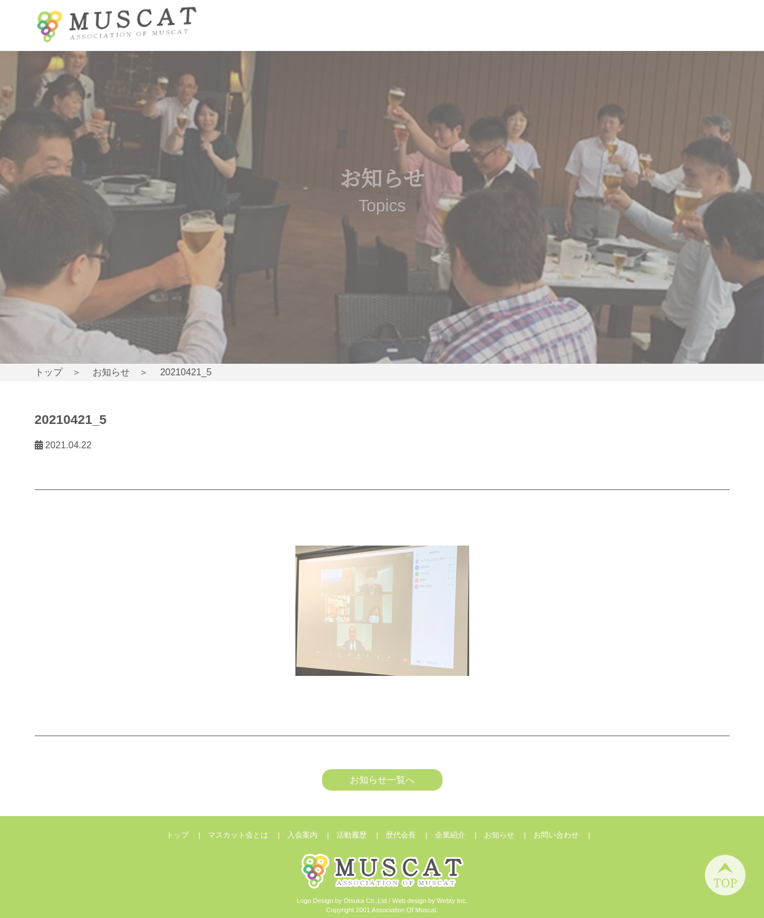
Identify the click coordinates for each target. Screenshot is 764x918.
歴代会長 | (410, 835)
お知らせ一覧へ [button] (382, 780)
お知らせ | (508, 835)
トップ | (187, 835)
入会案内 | (312, 835)
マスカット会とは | (247, 835)
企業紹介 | (459, 835)
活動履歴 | (361, 835)
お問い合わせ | (565, 835)
